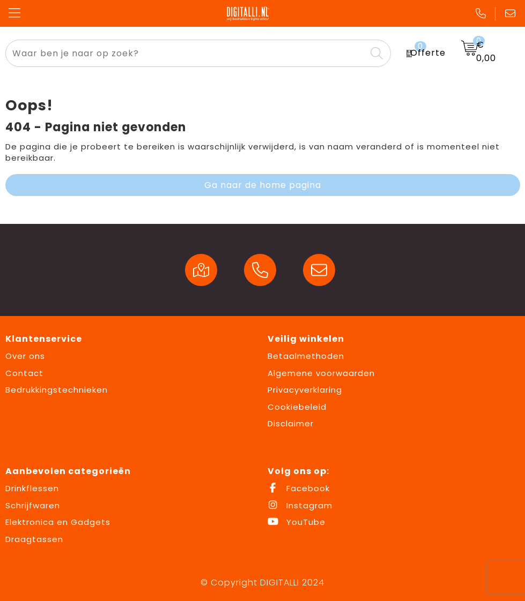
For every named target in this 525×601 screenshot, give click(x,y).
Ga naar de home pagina (262, 185)
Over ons (25, 356)
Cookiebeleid (297, 406)
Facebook (299, 488)
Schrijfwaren (32, 505)
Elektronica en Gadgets (57, 522)
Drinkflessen (32, 488)
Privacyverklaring (305, 389)
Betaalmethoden (306, 356)
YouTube (297, 522)
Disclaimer (291, 423)
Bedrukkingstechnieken (56, 389)
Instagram (300, 505)
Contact (24, 373)
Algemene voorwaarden (321, 373)
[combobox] (186, 53)
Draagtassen (34, 539)
